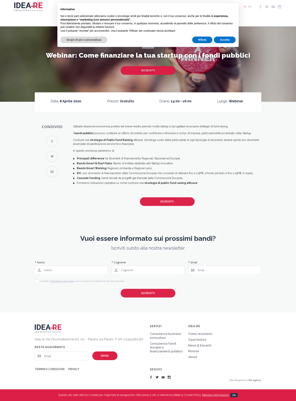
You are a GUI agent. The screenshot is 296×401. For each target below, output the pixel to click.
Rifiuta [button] (202, 39)
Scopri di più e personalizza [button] (83, 39)
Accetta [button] (225, 39)
